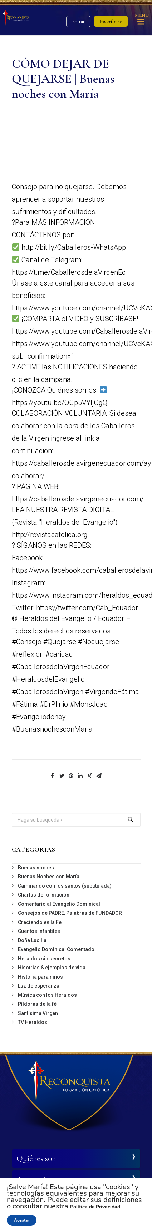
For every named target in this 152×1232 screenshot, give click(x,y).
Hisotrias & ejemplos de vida (51, 967)
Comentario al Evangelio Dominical (59, 904)
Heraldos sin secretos (44, 958)
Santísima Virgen (38, 1013)
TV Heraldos (32, 1022)
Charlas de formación (43, 895)
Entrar (78, 22)
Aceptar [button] (21, 1220)
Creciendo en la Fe (40, 922)
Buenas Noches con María (48, 876)
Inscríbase (110, 21)
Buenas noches (36, 867)
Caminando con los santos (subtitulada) (65, 886)
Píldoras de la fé (37, 1004)
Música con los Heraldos (47, 995)
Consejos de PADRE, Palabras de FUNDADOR (70, 913)
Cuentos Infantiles (39, 931)
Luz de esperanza (38, 986)
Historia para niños (40, 977)
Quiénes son (36, 1158)
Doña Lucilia (32, 940)
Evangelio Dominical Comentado (56, 949)
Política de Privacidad (95, 1206)
